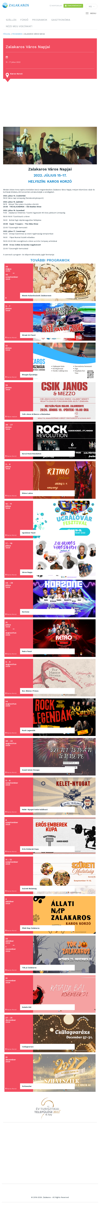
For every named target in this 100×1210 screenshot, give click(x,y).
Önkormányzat (73, 6)
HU (91, 7)
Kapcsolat (56, 6)
